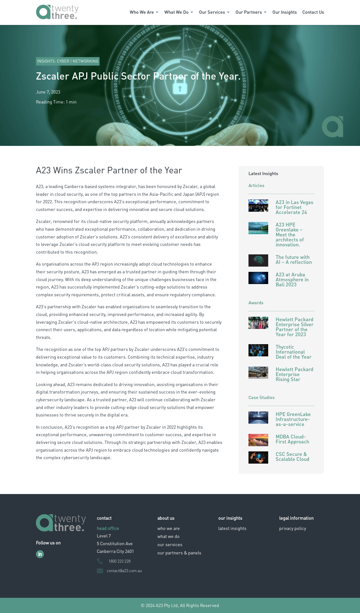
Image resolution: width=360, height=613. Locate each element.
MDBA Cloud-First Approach (292, 439)
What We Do (176, 12)
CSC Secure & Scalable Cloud (292, 456)
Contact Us (313, 12)
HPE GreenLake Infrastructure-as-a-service (293, 419)
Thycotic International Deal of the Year (294, 351)
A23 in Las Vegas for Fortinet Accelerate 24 (294, 207)
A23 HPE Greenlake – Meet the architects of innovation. (290, 234)
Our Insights (284, 12)
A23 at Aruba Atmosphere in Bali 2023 (292, 279)
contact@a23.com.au (124, 570)
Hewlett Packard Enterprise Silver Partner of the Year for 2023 (295, 326)
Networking (85, 61)
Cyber (63, 61)
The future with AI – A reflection (294, 259)
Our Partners (249, 12)
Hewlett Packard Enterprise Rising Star (294, 374)
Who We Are (142, 12)
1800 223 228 (119, 561)
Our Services (212, 12)
